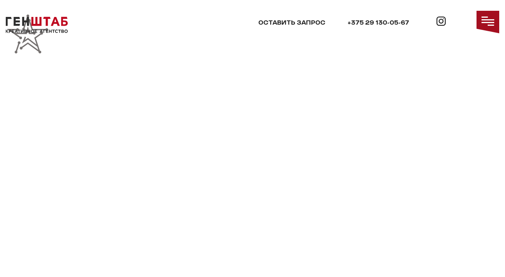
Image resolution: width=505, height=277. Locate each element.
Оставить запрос (291, 23)
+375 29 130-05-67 (378, 23)
